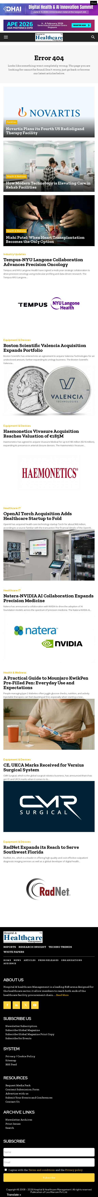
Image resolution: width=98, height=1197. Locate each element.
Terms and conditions (41, 1170)
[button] (5, 37)
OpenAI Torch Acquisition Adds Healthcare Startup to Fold (37, 516)
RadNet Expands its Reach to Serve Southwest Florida (41, 849)
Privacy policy (74, 1170)
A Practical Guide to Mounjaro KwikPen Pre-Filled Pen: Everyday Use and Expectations (45, 682)
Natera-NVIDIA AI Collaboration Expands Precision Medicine (48, 598)
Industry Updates (14, 254)
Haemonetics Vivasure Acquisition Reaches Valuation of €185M (41, 433)
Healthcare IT (12, 508)
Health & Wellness (16, 176)
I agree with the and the (43, 1170)
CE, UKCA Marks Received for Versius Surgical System (43, 767)
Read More (62, 995)
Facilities (11, 122)
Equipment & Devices (17, 340)
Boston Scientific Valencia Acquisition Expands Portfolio (44, 348)
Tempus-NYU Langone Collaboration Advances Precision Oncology (43, 262)
